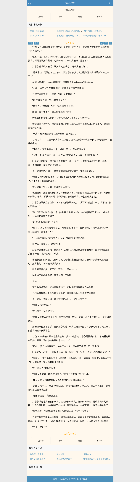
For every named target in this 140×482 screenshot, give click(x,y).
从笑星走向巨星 (36, 454)
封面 (80, 17)
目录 (60, 17)
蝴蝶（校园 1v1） (37, 31)
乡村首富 (60, 454)
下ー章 (99, 17)
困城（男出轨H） (37, 36)
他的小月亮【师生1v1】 (93, 31)
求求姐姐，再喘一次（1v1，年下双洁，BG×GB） (78, 36)
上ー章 (41, 17)
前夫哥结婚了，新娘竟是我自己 (96, 459)
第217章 (69, 3)
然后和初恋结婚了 (64, 459)
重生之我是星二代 (37, 459)
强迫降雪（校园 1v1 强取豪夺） (70, 31)
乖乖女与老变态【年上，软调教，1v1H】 (100, 36)
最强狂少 (87, 454)
